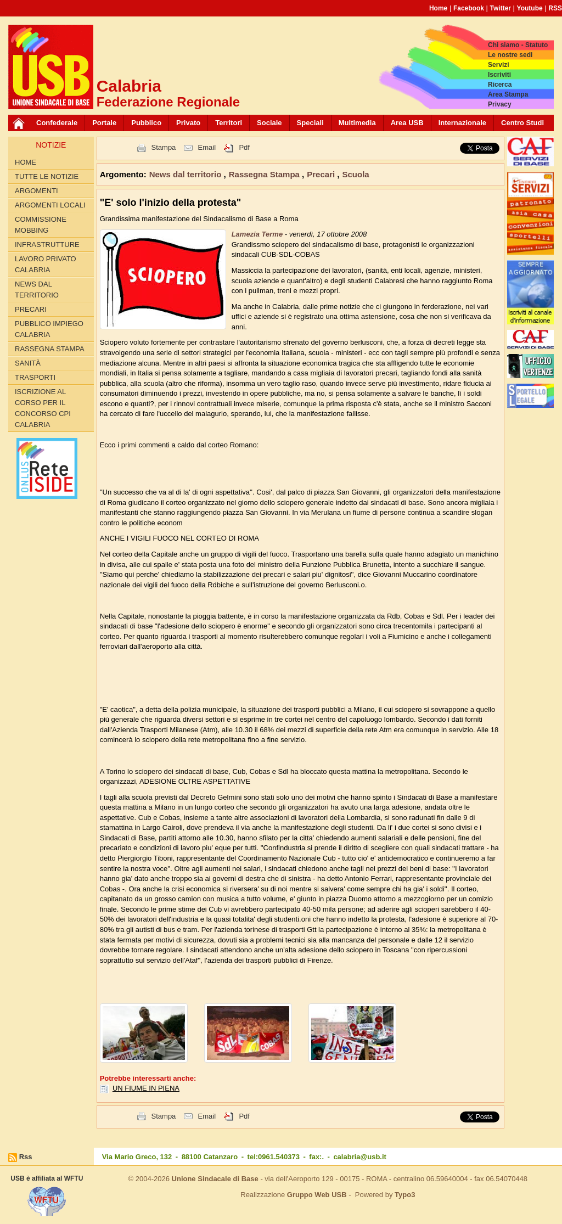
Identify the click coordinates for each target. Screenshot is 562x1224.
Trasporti (35, 377)
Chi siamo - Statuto (518, 45)
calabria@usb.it (359, 1157)
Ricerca (500, 84)
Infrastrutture (47, 244)
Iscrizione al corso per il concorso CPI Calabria (43, 408)
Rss (25, 1157)
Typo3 (405, 1195)
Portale (104, 123)
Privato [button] (188, 123)
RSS (555, 8)
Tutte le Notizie (46, 176)
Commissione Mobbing (40, 224)
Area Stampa (508, 94)
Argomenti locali (50, 205)
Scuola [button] (355, 174)
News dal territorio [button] (186, 174)
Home (438, 8)
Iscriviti (499, 74)
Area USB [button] (407, 123)
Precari (31, 309)
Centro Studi (522, 123)
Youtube (530, 8)
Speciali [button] (310, 123)
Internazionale (462, 123)
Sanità (28, 363)
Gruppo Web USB (317, 1195)
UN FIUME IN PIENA (146, 1088)
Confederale (56, 123)
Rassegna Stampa (50, 349)
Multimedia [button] (357, 123)
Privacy (500, 104)
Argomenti (36, 191)
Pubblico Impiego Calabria (49, 329)
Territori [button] (228, 123)
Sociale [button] (269, 123)
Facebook (468, 8)
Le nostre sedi (510, 55)
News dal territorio (37, 289)
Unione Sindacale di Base (215, 1179)
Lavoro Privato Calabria (45, 264)
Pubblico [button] (146, 123)
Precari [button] (322, 174)
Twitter (500, 8)
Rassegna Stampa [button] (265, 174)
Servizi (498, 65)
